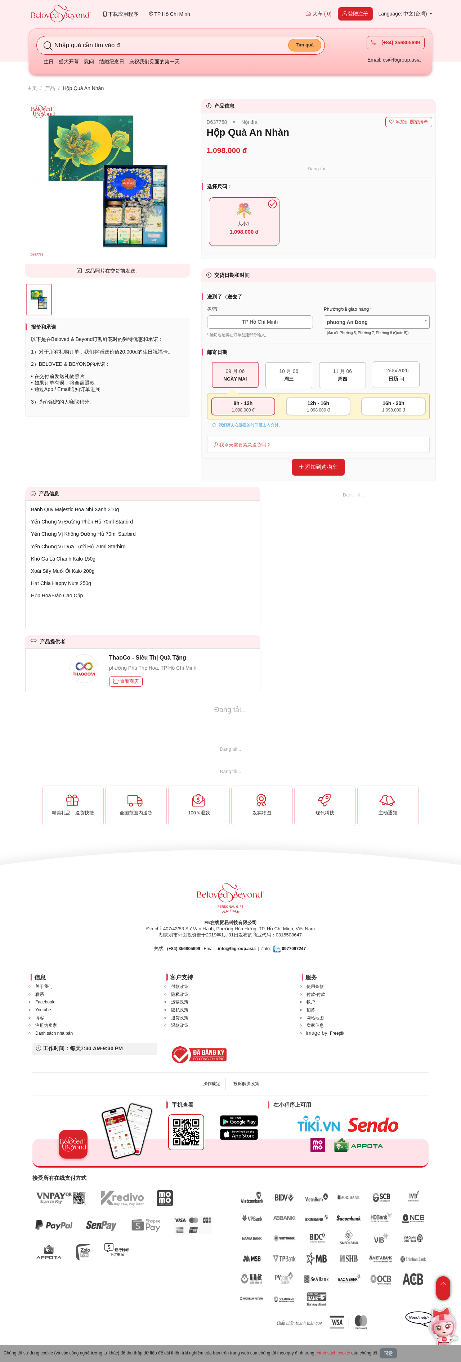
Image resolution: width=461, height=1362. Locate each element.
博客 (39, 1017)
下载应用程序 (120, 14)
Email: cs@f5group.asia (394, 60)
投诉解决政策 (246, 1083)
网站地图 (315, 1017)
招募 (310, 1009)
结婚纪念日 (111, 61)
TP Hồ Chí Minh (169, 14)
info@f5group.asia (237, 948)
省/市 (212, 309)
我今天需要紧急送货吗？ (242, 445)
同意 (388, 1353)
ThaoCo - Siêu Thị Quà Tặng (147, 658)
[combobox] (377, 322)
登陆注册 (355, 14)
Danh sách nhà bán (54, 1033)
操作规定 (211, 1083)
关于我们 (44, 986)
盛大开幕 (69, 61)
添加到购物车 (318, 467)
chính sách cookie (332, 1353)
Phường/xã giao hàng (346, 309)
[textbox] (376, 327)
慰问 (89, 61)
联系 (39, 994)
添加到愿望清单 (408, 122)
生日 (49, 61)
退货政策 (179, 1017)
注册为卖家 (46, 1025)
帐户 (310, 1001)
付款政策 (179, 986)
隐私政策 (179, 994)
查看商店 (126, 681)
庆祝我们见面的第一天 (154, 61)
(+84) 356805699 (395, 42)
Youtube (43, 1009)
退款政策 (179, 1025)
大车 (318, 14)
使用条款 (315, 986)
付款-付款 (315, 994)
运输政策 (179, 1001)
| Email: (191, 948)
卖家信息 (315, 1025)
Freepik (337, 1033)
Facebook (44, 1001)
